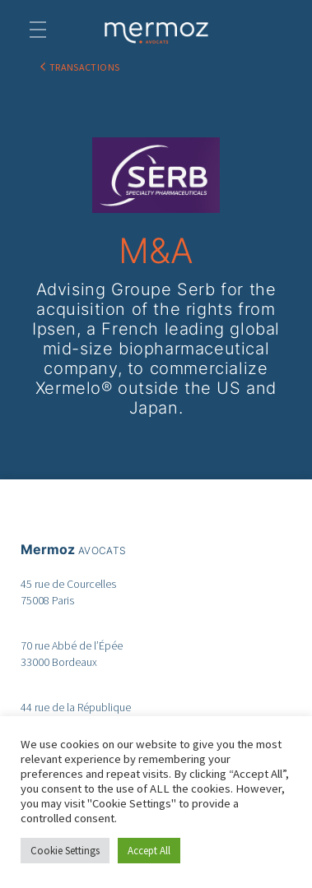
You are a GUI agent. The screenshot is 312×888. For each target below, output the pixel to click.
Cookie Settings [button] (65, 851)
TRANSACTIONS (84, 67)
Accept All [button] (149, 851)
